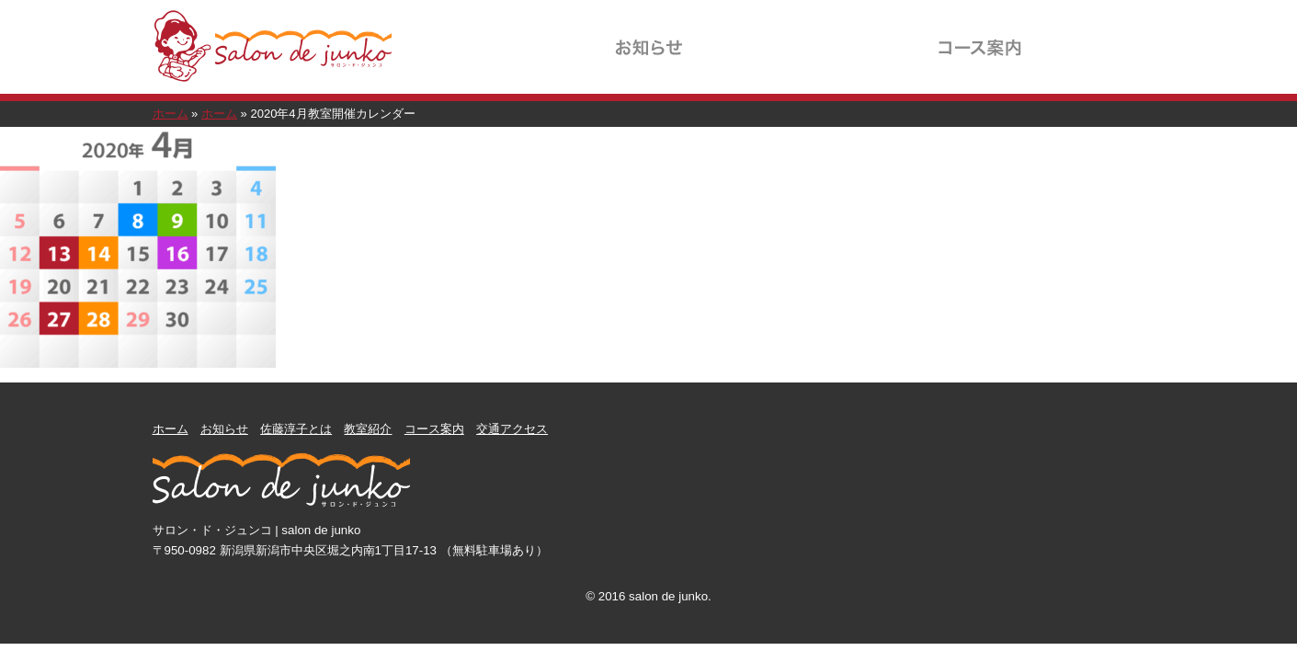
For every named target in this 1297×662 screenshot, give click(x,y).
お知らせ (649, 35)
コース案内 (980, 35)
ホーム (170, 113)
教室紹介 (869, 35)
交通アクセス (1090, 35)
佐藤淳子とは (759, 35)
